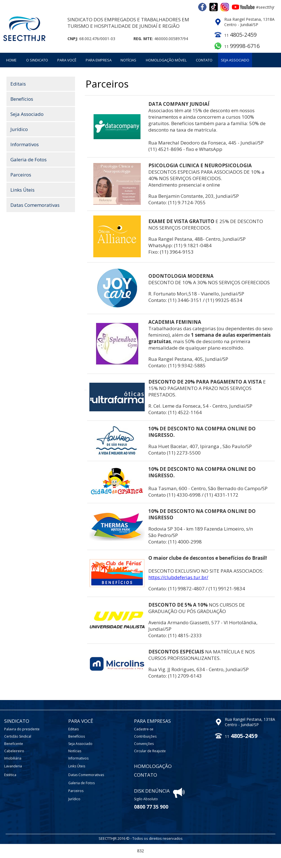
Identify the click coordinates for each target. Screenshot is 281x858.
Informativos (24, 144)
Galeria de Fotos (28, 159)
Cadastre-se (143, 729)
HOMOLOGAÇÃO (153, 766)
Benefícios (21, 99)
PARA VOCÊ (66, 60)
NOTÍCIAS (128, 60)
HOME (11, 60)
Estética (10, 774)
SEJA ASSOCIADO (235, 60)
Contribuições (145, 736)
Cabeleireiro (14, 751)
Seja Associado (27, 114)
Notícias (74, 751)
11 (242, 46)
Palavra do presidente (22, 729)
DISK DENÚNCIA (152, 791)
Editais (18, 84)
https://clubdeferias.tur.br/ (178, 577)
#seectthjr (265, 7)
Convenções (144, 743)
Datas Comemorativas (35, 205)
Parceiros (20, 174)
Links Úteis (22, 190)
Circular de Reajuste (150, 751)
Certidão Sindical (17, 736)
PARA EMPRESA (99, 60)
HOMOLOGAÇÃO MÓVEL (166, 60)
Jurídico (19, 129)
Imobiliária (12, 758)
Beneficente (13, 743)
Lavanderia (13, 766)
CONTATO (204, 60)
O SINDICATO (37, 60)
